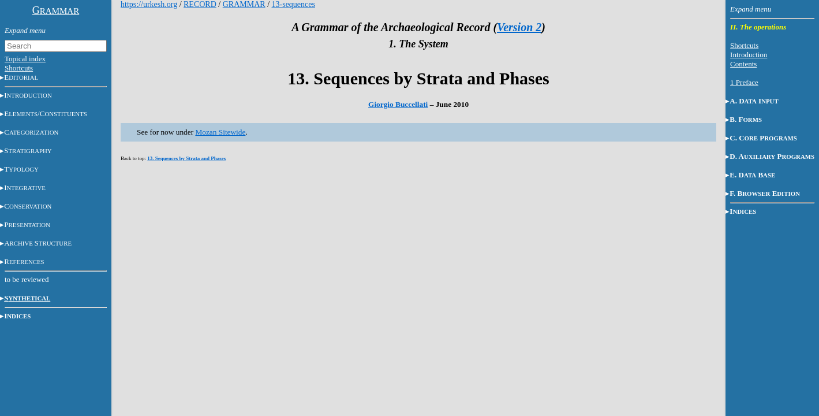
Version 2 (519, 27)
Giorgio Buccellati (398, 104)
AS (38, 243)
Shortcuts (19, 68)
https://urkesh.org (149, 4)
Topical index (25, 58)
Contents (743, 64)
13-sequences (293, 4)
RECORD (200, 4)
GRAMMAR (244, 4)
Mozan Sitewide (220, 132)
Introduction (748, 54)
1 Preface (744, 82)
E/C (45, 113)
